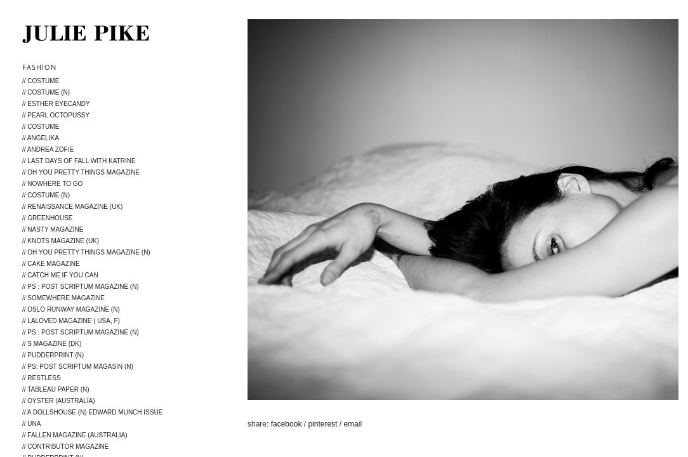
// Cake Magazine (51, 263)
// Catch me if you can (60, 275)
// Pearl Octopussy (55, 115)
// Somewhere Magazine (63, 298)
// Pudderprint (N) (53, 355)
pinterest (323, 424)
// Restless (41, 377)
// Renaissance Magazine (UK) (72, 206)
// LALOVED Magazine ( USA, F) (71, 320)
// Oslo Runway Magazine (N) (71, 309)
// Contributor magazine (65, 446)
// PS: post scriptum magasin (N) (77, 366)
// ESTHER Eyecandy (56, 103)
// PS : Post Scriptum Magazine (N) (80, 286)
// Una (31, 423)
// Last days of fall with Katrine (79, 160)
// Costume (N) (46, 92)
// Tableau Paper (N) (55, 389)
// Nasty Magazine (53, 229)
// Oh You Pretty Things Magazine (81, 172)
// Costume (40, 80)
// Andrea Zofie (48, 149)
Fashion (39, 67)
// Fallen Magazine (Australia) (75, 435)
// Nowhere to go (52, 183)
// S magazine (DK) (51, 343)
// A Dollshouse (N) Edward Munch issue (92, 412)
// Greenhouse (47, 218)
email (352, 424)
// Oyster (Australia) (58, 400)
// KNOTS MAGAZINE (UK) (60, 240)
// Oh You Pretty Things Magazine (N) (86, 252)
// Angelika (40, 138)
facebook (287, 424)
